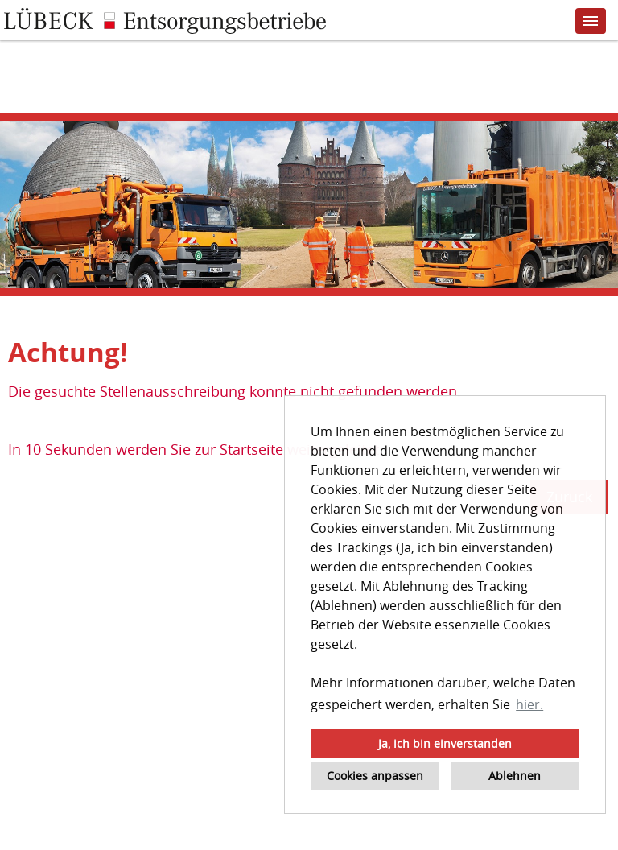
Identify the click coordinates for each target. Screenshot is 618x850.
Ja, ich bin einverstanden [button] (445, 743)
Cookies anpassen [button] (375, 775)
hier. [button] (529, 704)
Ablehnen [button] (514, 775)
